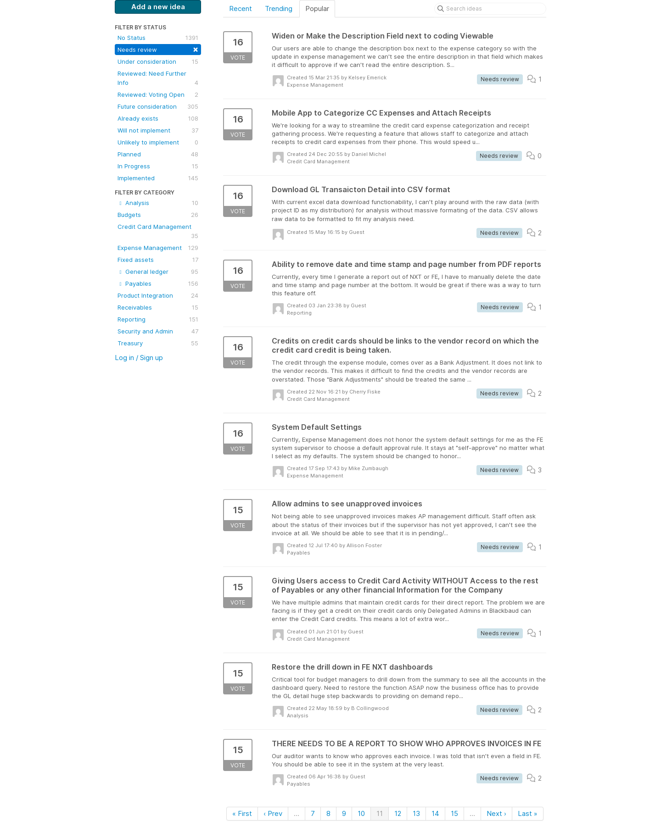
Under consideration (158, 61)
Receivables (158, 307)
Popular (317, 8)
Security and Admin (158, 331)
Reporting (158, 319)
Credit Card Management (158, 231)
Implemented (158, 178)
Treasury (158, 343)
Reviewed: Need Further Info (158, 78)
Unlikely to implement (158, 142)
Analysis (158, 202)
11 (379, 813)
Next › (496, 813)
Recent (240, 8)
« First (242, 813)
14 (435, 813)
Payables (158, 283)
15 (454, 813)
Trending (278, 8)
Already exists (158, 118)
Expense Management (158, 247)
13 (416, 813)
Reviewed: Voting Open (158, 94)
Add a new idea (158, 6)
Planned (158, 154)
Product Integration (158, 295)
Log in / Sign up (139, 357)
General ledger (158, 271)
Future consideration (158, 106)
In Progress (158, 166)
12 (397, 813)
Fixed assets (158, 259)
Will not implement (158, 130)
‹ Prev (272, 813)
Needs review (158, 49)
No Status (158, 37)
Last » (528, 813)
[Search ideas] (490, 9)
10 (361, 813)
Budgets (158, 214)
